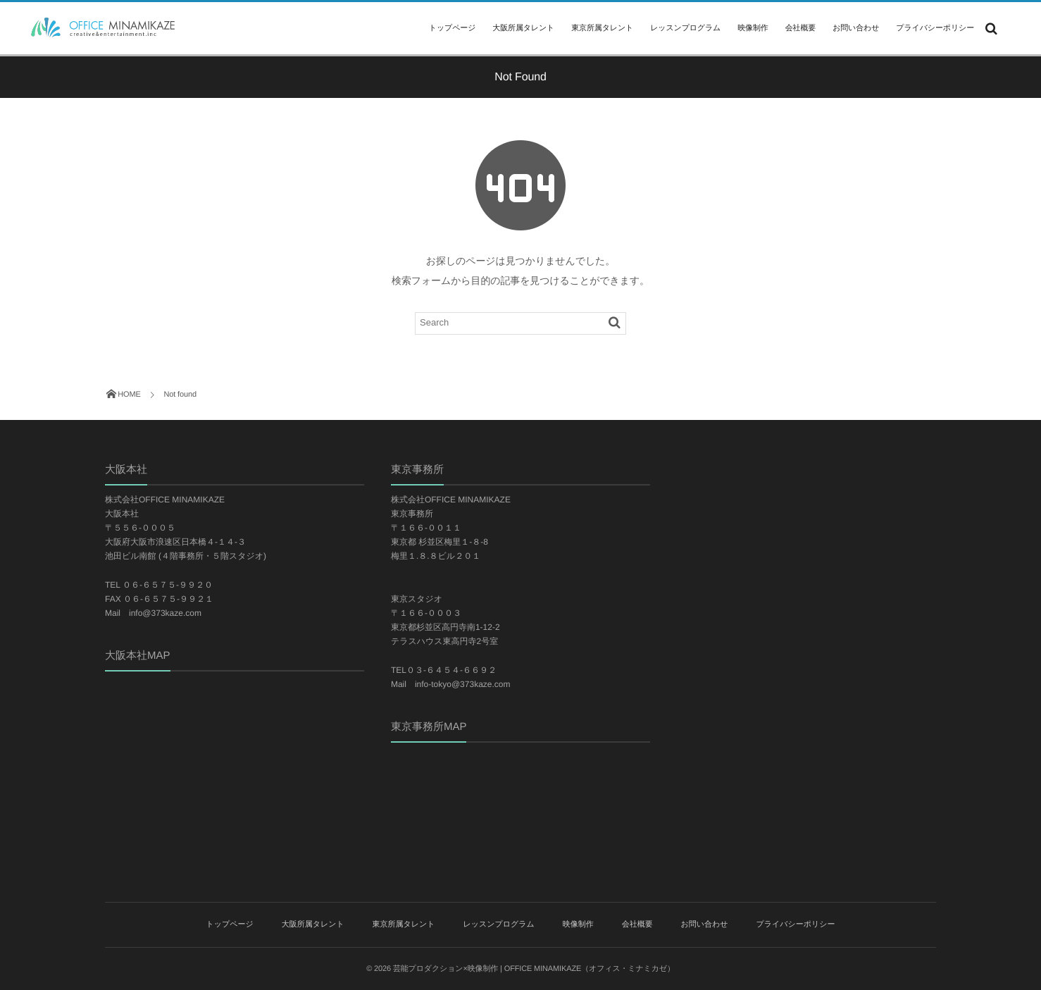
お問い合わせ (856, 28)
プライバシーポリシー (935, 28)
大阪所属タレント (523, 28)
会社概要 (800, 28)
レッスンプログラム (685, 28)
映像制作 (752, 28)
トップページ (452, 28)
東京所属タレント (602, 28)
